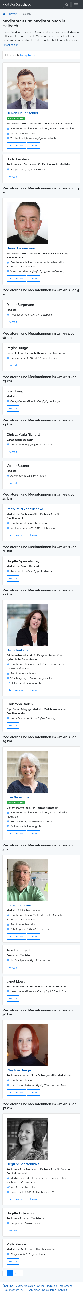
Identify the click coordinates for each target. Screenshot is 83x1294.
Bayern (13, 13)
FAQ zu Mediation (25, 1285)
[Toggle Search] (67, 5)
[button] (10, 44)
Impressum (65, 1285)
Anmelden (34, 1289)
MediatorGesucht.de (17, 4)
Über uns (7, 1285)
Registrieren (49, 1289)
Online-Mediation (47, 1285)
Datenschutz (11, 1289)
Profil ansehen (16, 145)
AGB (23, 1289)
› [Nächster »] (20, 1273)
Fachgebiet (28, 55)
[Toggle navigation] (76, 5)
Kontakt (34, 145)
